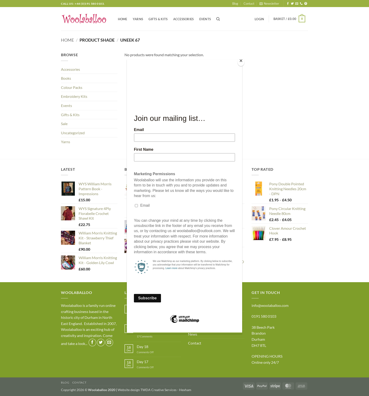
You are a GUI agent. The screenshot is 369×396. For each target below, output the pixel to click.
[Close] (241, 61)
